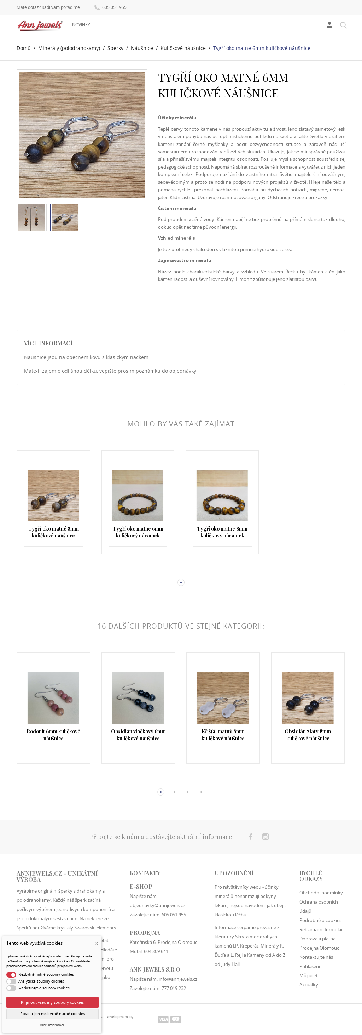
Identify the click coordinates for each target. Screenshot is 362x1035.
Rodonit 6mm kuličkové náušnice (53, 735)
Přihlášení (309, 966)
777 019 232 (174, 988)
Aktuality (308, 985)
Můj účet (308, 975)
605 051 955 (110, 7)
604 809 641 (156, 951)
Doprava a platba (317, 938)
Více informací (52, 1025)
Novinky (81, 25)
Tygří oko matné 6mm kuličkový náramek (138, 532)
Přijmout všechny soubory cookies (52, 1002)
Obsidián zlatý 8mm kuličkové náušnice (308, 735)
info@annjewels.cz (178, 979)
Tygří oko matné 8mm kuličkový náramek (222, 532)
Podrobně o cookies (320, 920)
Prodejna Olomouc (319, 948)
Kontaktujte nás (316, 957)
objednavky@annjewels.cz (157, 905)
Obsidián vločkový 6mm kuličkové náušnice (138, 735)
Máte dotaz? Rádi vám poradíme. (49, 7)
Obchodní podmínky (321, 892)
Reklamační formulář (321, 929)
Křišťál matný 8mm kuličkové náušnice (223, 735)
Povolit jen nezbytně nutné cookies (52, 1013)
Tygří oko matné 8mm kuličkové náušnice (53, 532)
